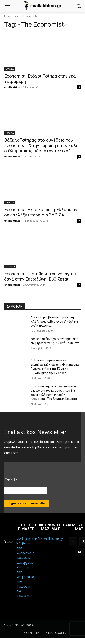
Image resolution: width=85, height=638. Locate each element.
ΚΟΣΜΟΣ (10, 266)
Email (11, 479)
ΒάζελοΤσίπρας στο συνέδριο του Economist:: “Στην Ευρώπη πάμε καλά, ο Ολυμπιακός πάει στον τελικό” (41, 145)
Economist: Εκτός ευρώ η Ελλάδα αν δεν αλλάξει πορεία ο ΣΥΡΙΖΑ (40, 212)
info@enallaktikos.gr (49, 539)
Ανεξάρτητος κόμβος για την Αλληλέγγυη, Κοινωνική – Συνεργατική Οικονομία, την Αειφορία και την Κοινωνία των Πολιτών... (26, 567)
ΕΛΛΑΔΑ (10, 68)
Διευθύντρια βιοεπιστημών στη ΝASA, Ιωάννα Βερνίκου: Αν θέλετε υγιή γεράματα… (54, 321)
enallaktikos (12, 87)
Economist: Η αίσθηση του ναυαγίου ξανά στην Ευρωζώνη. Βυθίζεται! (40, 276)
